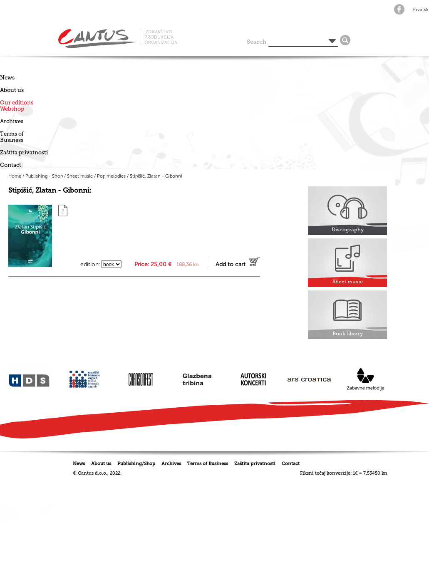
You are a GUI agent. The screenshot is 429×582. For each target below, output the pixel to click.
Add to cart (230, 264)
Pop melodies (111, 176)
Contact (10, 165)
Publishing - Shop (44, 176)
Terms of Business (12, 137)
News (7, 77)
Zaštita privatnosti (24, 152)
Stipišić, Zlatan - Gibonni (156, 176)
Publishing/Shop (136, 463)
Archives (11, 121)
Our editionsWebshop (16, 105)
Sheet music (80, 176)
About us (12, 90)
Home (14, 176)
